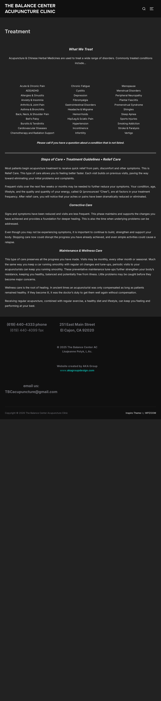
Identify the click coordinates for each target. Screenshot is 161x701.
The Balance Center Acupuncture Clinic (30, 8)
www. (77, 367)
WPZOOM (150, 410)
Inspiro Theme (133, 410)
